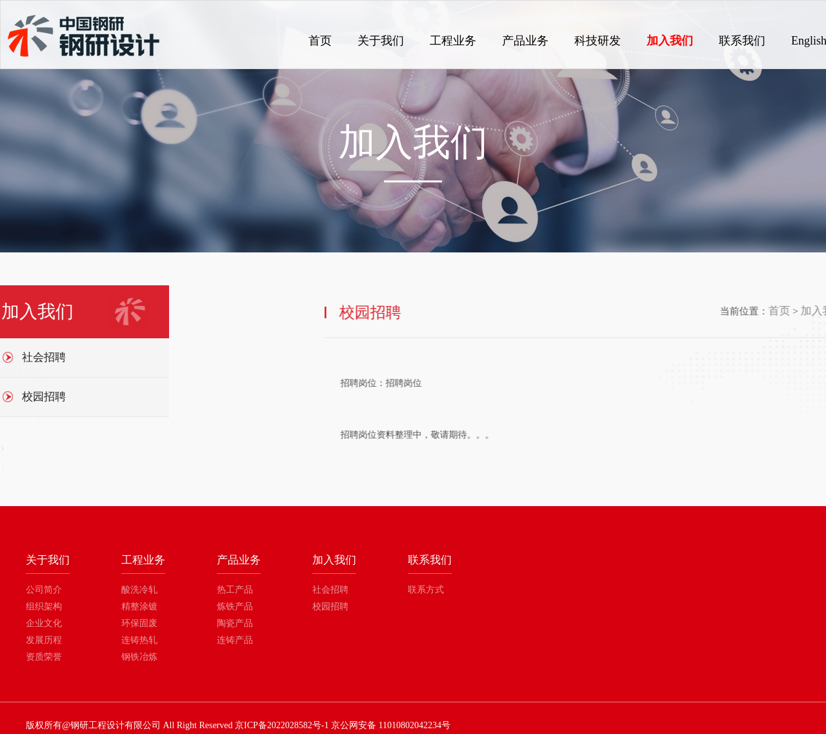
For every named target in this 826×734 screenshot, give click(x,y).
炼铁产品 (235, 606)
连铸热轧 (139, 640)
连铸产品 (235, 640)
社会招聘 (330, 590)
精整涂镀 (139, 606)
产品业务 (525, 40)
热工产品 (235, 590)
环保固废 (139, 623)
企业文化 (44, 623)
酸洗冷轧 (139, 590)
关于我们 (381, 40)
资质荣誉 (44, 657)
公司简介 (44, 590)
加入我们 (670, 40)
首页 (320, 40)
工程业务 (453, 40)
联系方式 (426, 590)
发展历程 (44, 640)
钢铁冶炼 (139, 657)
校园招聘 (330, 606)
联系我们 (742, 40)
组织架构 (44, 606)
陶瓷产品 (235, 623)
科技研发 (597, 40)
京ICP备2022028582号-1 (281, 725)
